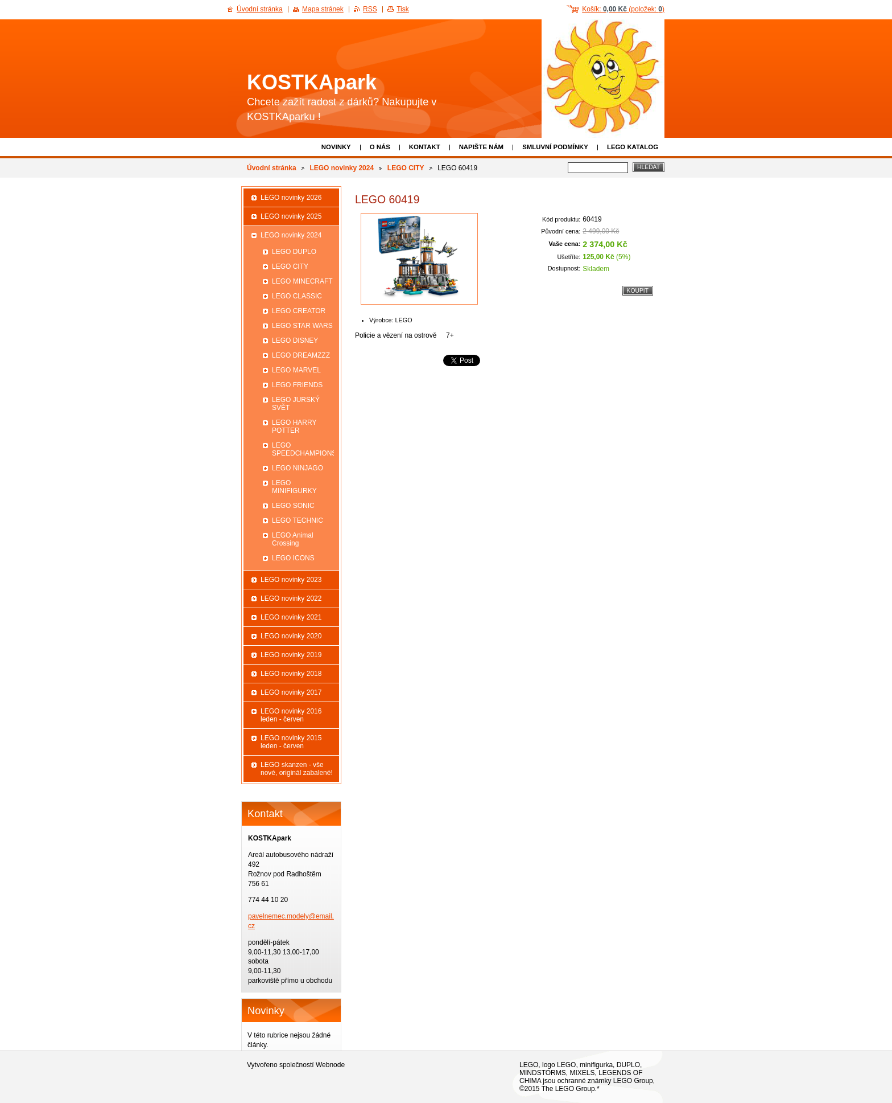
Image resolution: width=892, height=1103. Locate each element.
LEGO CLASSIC (297, 296)
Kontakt (424, 146)
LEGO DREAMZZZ (301, 355)
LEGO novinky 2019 (291, 655)
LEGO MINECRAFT (302, 281)
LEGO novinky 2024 (341, 168)
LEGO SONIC (293, 506)
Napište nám (481, 146)
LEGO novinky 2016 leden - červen (291, 715)
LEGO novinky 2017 (291, 692)
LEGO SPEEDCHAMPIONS (303, 449)
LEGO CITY (405, 168)
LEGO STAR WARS (302, 326)
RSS (370, 9)
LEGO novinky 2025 (291, 216)
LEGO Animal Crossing (292, 539)
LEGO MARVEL (296, 370)
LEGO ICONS (293, 558)
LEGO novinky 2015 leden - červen (291, 742)
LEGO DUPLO (294, 252)
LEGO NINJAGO (297, 468)
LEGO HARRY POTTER (294, 426)
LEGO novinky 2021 (291, 617)
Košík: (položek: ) (623, 9)
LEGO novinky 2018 (291, 674)
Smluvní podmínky (555, 146)
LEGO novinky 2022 (291, 598)
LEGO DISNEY (295, 341)
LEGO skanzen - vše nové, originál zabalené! (297, 769)
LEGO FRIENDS (297, 385)
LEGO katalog (632, 146)
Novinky (336, 146)
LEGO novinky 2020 (291, 636)
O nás (380, 146)
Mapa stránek (323, 9)
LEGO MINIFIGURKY (294, 487)
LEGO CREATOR (298, 311)
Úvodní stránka (271, 168)
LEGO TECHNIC (297, 520)
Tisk (403, 9)
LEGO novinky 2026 (291, 198)
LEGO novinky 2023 (291, 580)
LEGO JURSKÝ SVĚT (296, 404)
